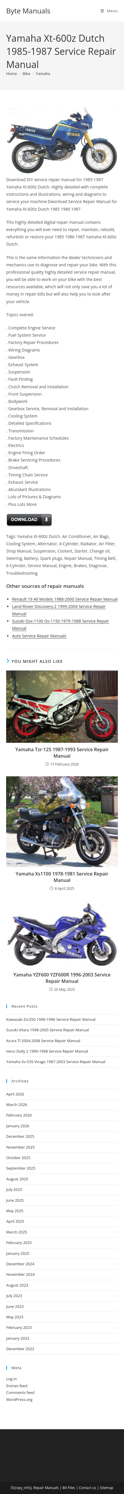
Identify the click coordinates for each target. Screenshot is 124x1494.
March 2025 (16, 1232)
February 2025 (19, 1242)
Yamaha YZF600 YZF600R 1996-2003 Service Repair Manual (62, 977)
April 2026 (15, 1094)
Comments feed (20, 1392)
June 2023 (15, 1306)
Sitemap (106, 1487)
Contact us (87, 1487)
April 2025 (15, 1221)
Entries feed (16, 1385)
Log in (11, 1378)
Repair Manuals (46, 1487)
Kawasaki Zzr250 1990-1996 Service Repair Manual (50, 1019)
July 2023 (14, 1295)
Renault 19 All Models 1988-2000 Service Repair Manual (65, 599)
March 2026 (16, 1104)
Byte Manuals (28, 10)
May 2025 (14, 1210)
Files (71, 1487)
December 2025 (20, 1136)
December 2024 (20, 1263)
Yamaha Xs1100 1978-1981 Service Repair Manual (62, 877)
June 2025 (15, 1200)
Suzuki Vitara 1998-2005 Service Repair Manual (47, 1029)
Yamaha (43, 73)
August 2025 (17, 1179)
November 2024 (20, 1274)
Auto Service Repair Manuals (39, 636)
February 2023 (19, 1327)
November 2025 (20, 1147)
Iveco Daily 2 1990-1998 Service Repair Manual (47, 1051)
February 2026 (19, 1115)
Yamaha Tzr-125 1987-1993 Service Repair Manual (61, 752)
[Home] (11, 73)
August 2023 (17, 1285)
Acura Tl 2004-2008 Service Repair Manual (43, 1040)
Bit (65, 1487)
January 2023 (17, 1338)
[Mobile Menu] (109, 10)
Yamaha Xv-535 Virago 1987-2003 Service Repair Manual (55, 1061)
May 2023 (14, 1317)
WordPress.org (19, 1399)
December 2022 (20, 1348)
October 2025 (18, 1157)
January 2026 (17, 1125)
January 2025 (17, 1253)
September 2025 (20, 1168)
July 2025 (14, 1189)
